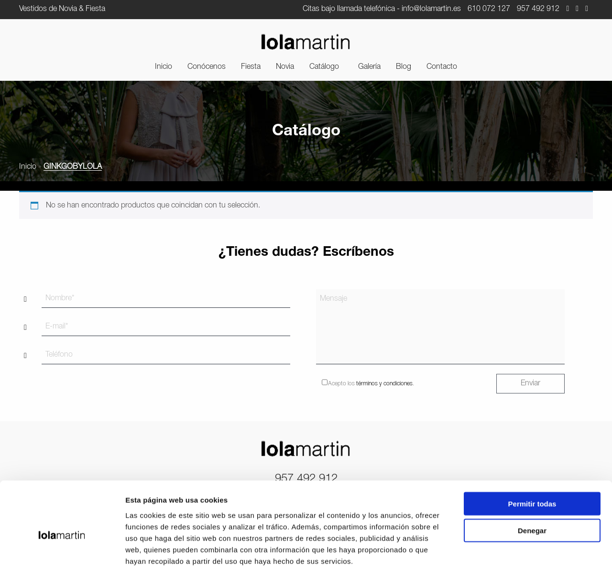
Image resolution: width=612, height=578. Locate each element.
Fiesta (251, 67)
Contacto (441, 67)
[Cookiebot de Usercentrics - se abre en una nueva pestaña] (62, 559)
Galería (369, 67)
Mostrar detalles (518, 559)
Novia (285, 67)
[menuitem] (163, 67)
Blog (403, 67)
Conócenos (206, 67)
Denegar (532, 490)
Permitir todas (532, 463)
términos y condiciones (384, 383)
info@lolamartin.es (431, 9)
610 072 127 (489, 9)
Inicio (163, 67)
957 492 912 (538, 9)
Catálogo (324, 67)
